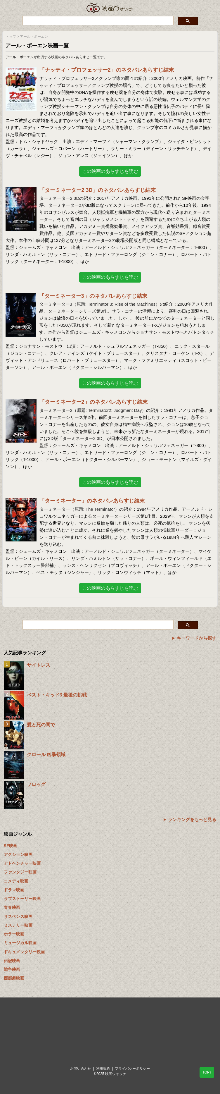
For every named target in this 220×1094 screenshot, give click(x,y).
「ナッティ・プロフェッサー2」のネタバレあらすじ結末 (106, 70)
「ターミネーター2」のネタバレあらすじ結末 (93, 402)
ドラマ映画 (14, 889)
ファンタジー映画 (20, 872)
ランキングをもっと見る (192, 819)
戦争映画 (12, 969)
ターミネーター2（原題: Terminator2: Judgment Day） (92, 410)
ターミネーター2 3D (59, 198)
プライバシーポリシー (132, 1069)
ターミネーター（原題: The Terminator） (79, 509)
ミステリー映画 (18, 925)
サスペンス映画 (18, 916)
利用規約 (103, 1069)
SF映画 (10, 845)
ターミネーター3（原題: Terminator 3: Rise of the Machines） (99, 304)
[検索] (97, 20)
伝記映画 (12, 960)
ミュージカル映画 (20, 942)
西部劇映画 (14, 978)
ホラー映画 (14, 934)
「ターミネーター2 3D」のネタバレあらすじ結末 (97, 190)
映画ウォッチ (110, 8)
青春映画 (12, 907)
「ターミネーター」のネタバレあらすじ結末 (92, 501)
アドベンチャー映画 (22, 863)
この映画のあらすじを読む (110, 171)
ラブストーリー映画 (22, 898)
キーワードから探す (196, 638)
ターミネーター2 (64, 205)
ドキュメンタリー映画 (24, 951)
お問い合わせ (80, 1069)
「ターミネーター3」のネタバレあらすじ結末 (93, 296)
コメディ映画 (16, 881)
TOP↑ (206, 1072)
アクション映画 (18, 854)
